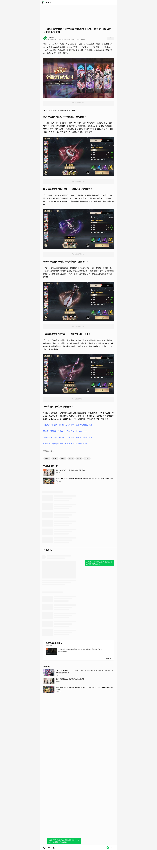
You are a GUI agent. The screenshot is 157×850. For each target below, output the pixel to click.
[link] (49, 848)
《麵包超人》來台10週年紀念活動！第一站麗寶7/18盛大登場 (67, 425)
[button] (44, 848)
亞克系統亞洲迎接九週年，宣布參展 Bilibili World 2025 (65, 431)
